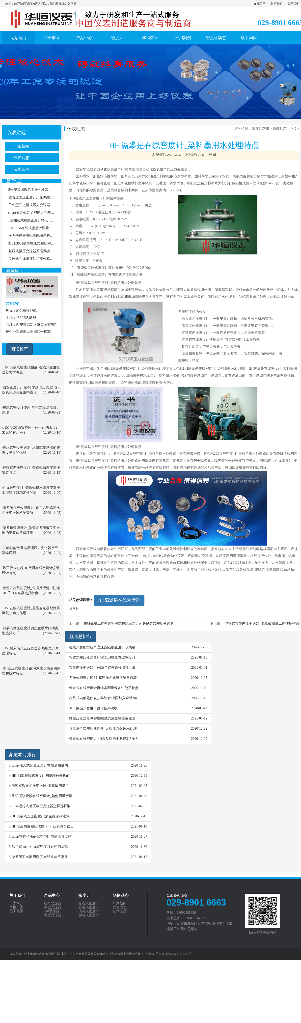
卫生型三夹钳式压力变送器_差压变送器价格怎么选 (47, 205)
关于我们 (293, 3)
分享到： (76, 608)
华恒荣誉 (150, 38)
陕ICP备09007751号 (179, 954)
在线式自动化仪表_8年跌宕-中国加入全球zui (103, 698)
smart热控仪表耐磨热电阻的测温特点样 (41, 836)
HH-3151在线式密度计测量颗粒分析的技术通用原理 (47, 228)
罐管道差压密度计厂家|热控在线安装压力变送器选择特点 (52, 197)
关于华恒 (51, 38)
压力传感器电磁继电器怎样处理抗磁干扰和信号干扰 (48, 236)
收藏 (212, 154)
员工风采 (16, 911)
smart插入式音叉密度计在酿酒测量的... (41, 765)
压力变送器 (52, 903)
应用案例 (183, 38)
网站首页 (18, 38)
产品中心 (84, 38)
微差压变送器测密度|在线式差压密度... (41, 857)
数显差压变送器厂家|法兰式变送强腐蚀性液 (102, 667)
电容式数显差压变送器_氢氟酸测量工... (42, 786)
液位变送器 (52, 907)
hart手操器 (52, 911)
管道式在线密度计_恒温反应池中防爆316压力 (103, 739)
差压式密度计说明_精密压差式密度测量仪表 (103, 678)
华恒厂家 (16, 907)
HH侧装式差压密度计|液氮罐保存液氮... (42, 816)
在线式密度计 (88, 903)
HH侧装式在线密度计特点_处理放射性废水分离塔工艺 (49, 220)
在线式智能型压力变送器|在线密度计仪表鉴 (102, 647)
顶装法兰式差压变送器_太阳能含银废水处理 (103, 728)
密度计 (117, 38)
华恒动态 (121, 896)
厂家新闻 (21, 146)
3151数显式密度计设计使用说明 (93, 708)
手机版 (160, 954)
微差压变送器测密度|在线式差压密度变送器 (102, 718)
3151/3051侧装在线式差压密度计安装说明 (40, 243)
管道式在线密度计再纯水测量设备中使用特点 (103, 688)
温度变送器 (52, 915)
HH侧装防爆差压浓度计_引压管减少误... (42, 826)
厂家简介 (16, 903)
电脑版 (149, 954)
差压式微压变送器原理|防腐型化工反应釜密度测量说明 (50, 251)
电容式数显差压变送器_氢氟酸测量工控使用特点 (262, 623)
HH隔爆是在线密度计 (119, 600)
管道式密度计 (88, 907)
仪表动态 (17, 132)
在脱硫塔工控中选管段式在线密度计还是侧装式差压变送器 (128, 623)
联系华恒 (249, 38)
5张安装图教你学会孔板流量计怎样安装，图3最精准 (48, 190)
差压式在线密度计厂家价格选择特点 (36, 259)
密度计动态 (216, 38)
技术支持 (21, 169)
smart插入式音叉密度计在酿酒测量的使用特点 (43, 213)
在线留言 (260, 3)
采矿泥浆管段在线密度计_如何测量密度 (42, 796)
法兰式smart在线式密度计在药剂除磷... (41, 847)
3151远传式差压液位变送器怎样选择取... (42, 806)
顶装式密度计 (88, 911)
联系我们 (276, 3)
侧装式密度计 (88, 915)
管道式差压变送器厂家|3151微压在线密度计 (102, 657)
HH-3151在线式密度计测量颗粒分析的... (42, 775)
